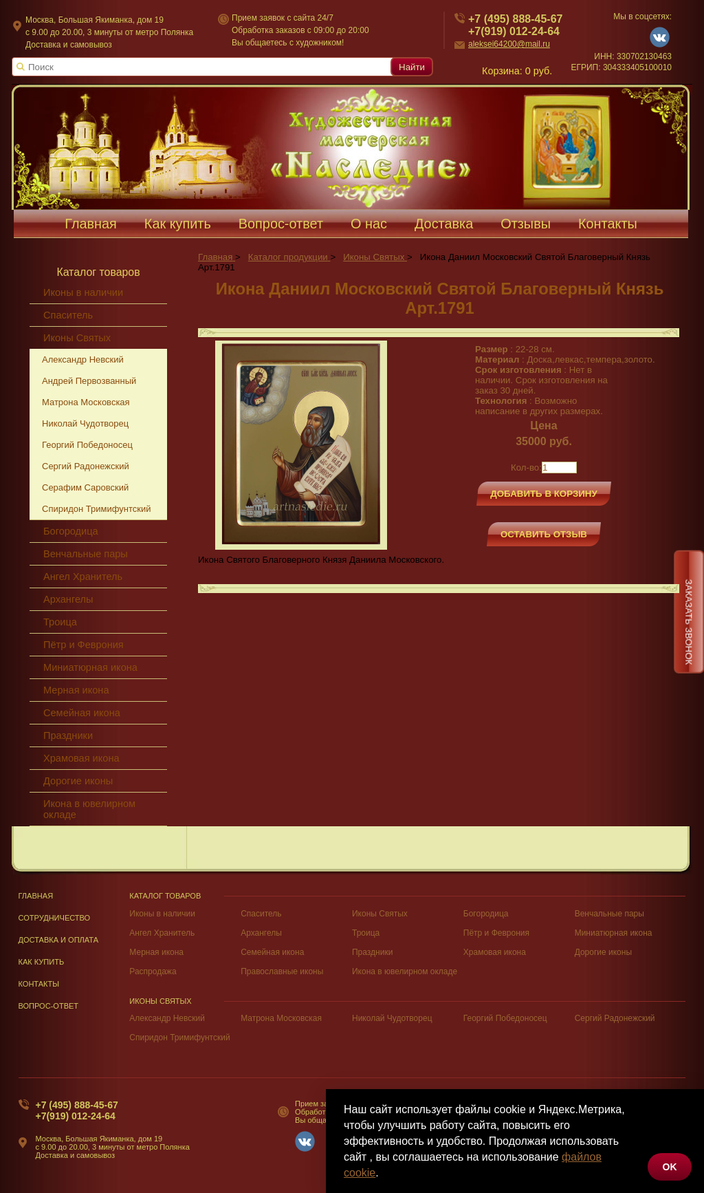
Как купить (42, 962)
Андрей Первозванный (89, 381)
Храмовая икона (81, 758)
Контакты (39, 984)
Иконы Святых (380, 913)
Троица (60, 621)
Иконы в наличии (162, 913)
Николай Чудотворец (85, 423)
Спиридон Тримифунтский (96, 509)
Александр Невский (167, 1018)
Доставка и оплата (59, 940)
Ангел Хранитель (82, 576)
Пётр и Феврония (83, 644)
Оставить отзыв (543, 534)
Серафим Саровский (85, 487)
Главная (36, 896)
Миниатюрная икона (90, 667)
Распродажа (152, 971)
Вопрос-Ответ (49, 1006)
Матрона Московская (86, 402)
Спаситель (261, 913)
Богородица (70, 531)
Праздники (68, 735)
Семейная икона (81, 712)
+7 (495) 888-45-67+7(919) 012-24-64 (77, 1110)
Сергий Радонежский (85, 466)
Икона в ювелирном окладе (89, 809)
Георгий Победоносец (87, 445)
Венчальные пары (85, 553)
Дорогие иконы (78, 780)
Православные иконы (282, 971)
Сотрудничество (55, 918)
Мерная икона (76, 690)
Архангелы (68, 599)
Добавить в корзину (543, 493)
